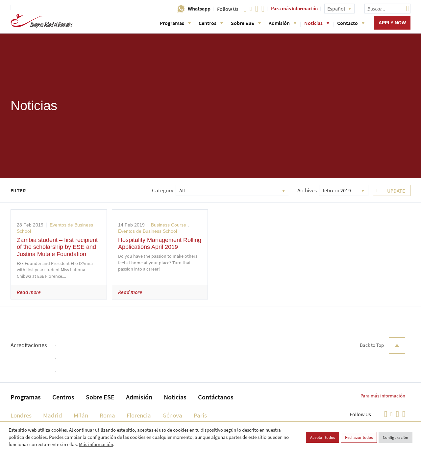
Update (396, 190)
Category (162, 190)
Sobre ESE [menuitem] (100, 397)
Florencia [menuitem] (139, 415)
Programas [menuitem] (26, 397)
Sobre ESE (246, 23)
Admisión (282, 23)
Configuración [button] (395, 437)
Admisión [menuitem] (139, 397)
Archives (307, 190)
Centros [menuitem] (63, 397)
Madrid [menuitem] (52, 415)
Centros (211, 23)
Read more (29, 292)
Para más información (294, 8)
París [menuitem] (200, 415)
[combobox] (232, 190)
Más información (96, 444)
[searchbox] (387, 8)
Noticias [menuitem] (175, 397)
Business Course (168, 224)
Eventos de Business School (147, 231)
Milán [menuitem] (81, 415)
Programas (175, 23)
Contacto (350, 23)
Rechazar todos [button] (359, 437)
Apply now (392, 22)
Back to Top (382, 345)
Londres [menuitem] (21, 415)
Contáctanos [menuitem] (216, 397)
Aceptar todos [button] (322, 437)
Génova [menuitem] (172, 415)
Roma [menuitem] (107, 415)
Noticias (316, 23)
